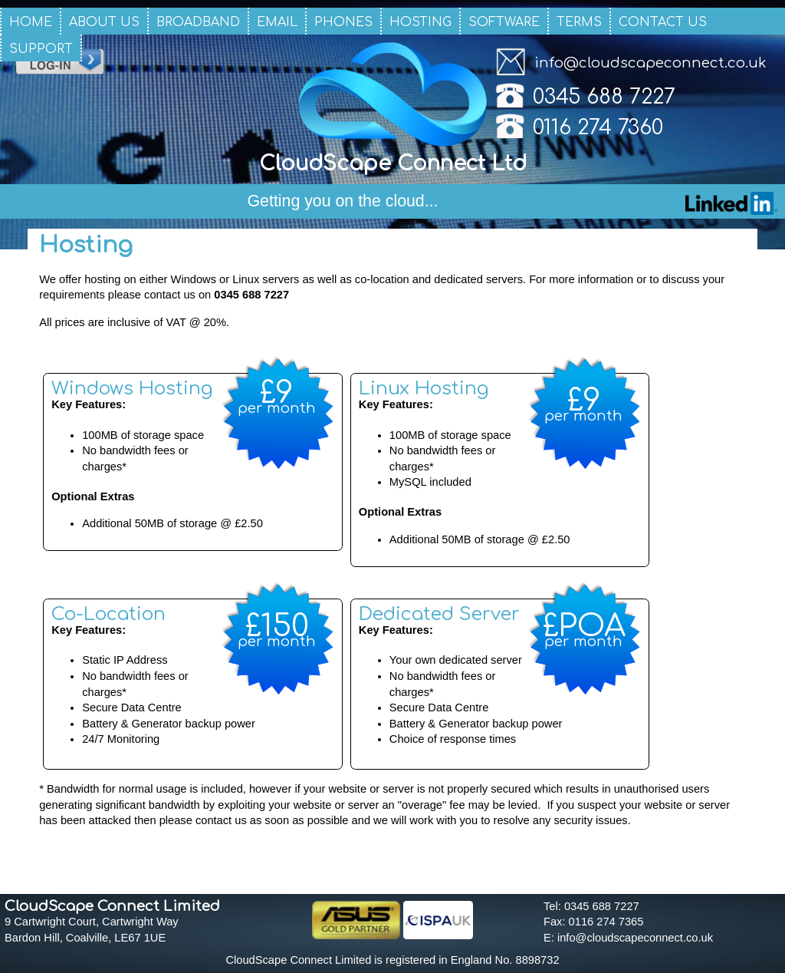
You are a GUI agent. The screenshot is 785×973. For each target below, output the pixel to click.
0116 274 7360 (598, 128)
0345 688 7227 (604, 97)
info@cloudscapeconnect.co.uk (650, 63)
